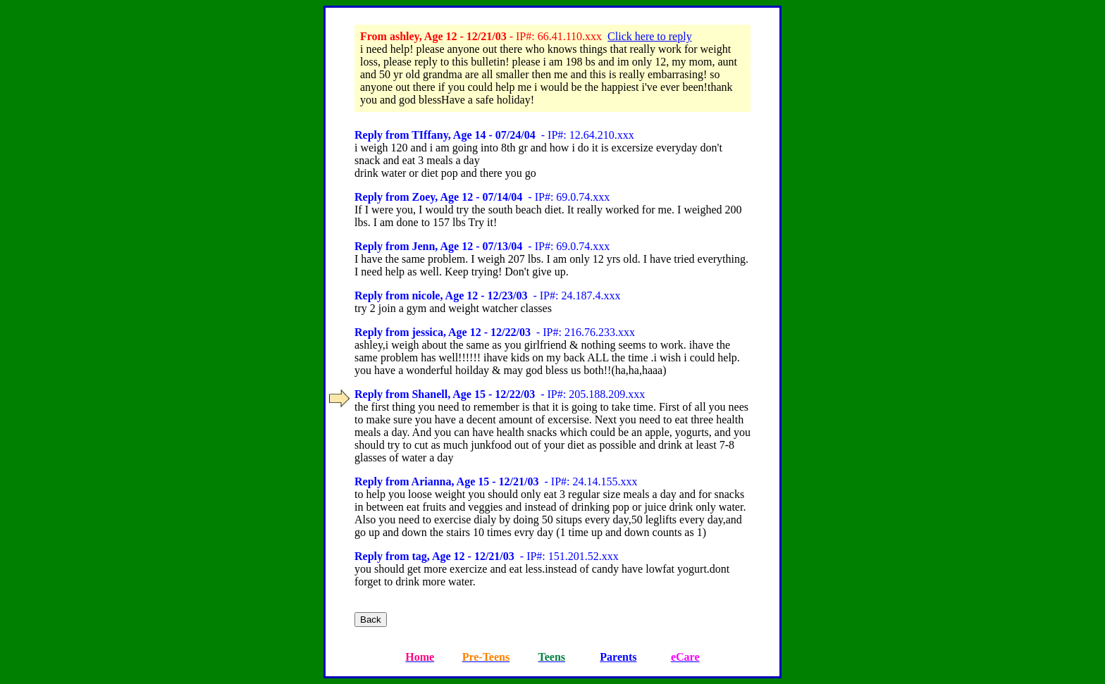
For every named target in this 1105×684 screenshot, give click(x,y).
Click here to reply (649, 36)
